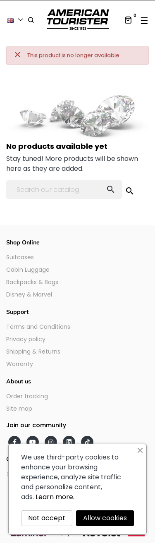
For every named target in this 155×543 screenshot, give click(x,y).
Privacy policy (25, 339)
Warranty (19, 364)
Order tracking (27, 396)
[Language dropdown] (16, 19)
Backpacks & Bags (32, 282)
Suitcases (20, 257)
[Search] (64, 189)
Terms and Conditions (38, 327)
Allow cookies (105, 518)
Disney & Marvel (29, 294)
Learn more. (55, 497)
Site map (19, 408)
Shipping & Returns (33, 351)
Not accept (46, 518)
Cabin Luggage (28, 270)
